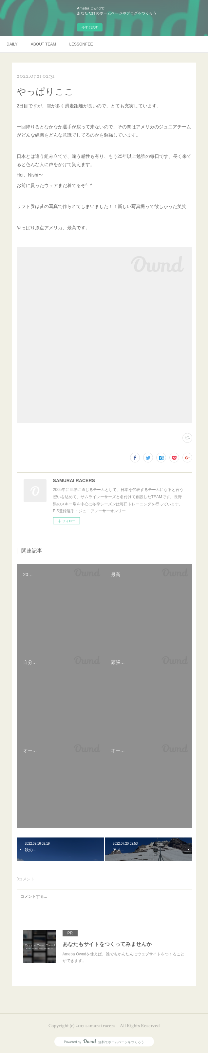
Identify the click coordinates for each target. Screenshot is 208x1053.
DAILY (12, 44)
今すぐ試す (90, 27)
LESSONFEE (81, 44)
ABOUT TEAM (43, 44)
